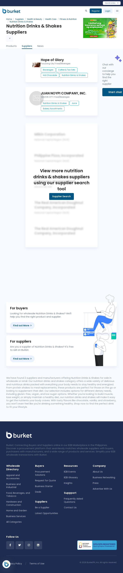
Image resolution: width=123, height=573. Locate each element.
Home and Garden (16, 510)
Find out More (22, 325)
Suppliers (27, 46)
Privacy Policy (14, 563)
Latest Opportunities (46, 513)
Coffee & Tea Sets (66, 69)
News (40, 46)
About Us (98, 471)
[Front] (19, 434)
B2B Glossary (71, 477)
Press (95, 483)
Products (11, 46)
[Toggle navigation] (117, 11)
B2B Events (70, 471)
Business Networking (104, 477)
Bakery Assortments (52, 108)
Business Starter (44, 486)
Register (96, 11)
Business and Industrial (13, 486)
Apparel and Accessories (13, 477)
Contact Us (70, 507)
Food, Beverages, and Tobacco (18, 494)
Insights (68, 483)
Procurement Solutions (42, 473)
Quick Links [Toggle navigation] (112, 3)
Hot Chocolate (50, 75)
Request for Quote (45, 480)
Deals (38, 491)
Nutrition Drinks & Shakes (74, 75)
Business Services (16, 516)
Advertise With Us (102, 488)
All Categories (14, 521)
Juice (74, 103)
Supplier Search (61, 196)
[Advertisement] (61, 269)
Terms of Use (36, 563)
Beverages (48, 69)
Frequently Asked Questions (73, 500)
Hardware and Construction (14, 503)
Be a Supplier (42, 507)
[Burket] (11, 11)
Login (107, 11)
